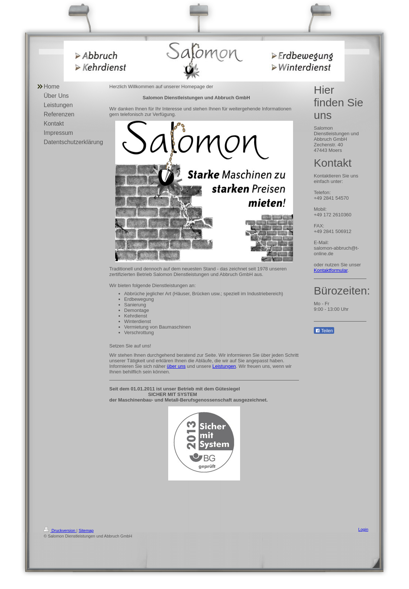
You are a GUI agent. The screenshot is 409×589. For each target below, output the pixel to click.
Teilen (324, 330)
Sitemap (86, 530)
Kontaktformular (331, 270)
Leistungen (224, 366)
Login (363, 529)
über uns (176, 366)
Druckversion (60, 530)
